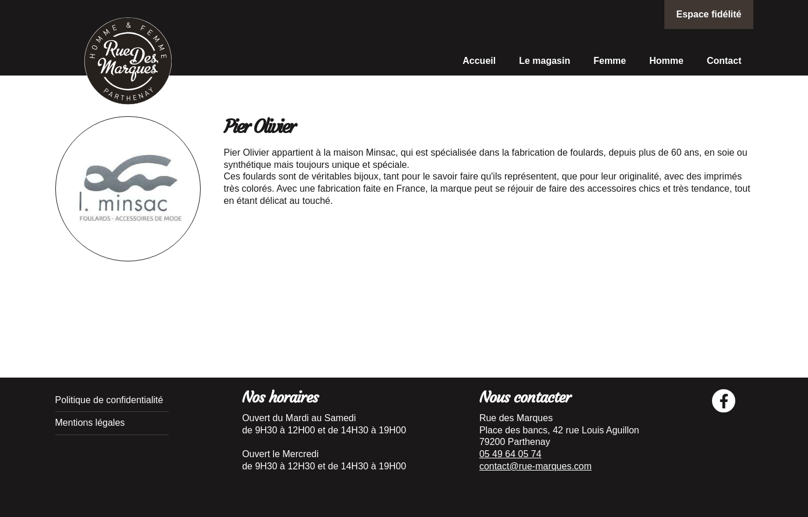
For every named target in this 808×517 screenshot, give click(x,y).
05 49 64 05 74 (510, 454)
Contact (724, 61)
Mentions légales (90, 423)
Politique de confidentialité (109, 400)
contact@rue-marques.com (535, 466)
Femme (609, 61)
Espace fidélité (708, 14)
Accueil (479, 61)
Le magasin (544, 61)
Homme (666, 61)
